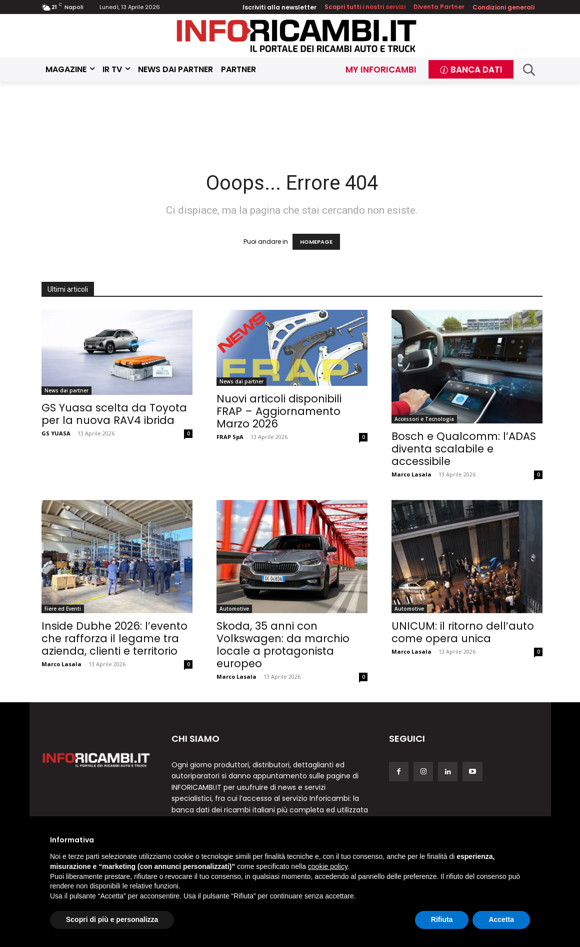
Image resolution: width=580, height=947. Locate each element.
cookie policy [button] (328, 866)
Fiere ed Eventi (62, 608)
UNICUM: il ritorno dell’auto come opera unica (463, 632)
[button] (529, 70)
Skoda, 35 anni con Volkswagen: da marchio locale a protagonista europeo (283, 645)
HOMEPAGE (316, 242)
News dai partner (66, 390)
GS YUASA (56, 433)
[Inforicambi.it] (297, 36)
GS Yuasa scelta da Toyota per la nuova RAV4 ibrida (114, 413)
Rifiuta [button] (442, 919)
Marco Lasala (412, 474)
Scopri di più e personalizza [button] (112, 919)
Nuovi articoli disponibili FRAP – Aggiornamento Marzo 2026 (279, 411)
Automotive (234, 608)
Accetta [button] (501, 919)
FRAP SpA (230, 436)
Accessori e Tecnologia (424, 418)
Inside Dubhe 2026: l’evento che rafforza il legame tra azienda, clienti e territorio (115, 638)
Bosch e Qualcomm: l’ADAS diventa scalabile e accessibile (464, 448)
